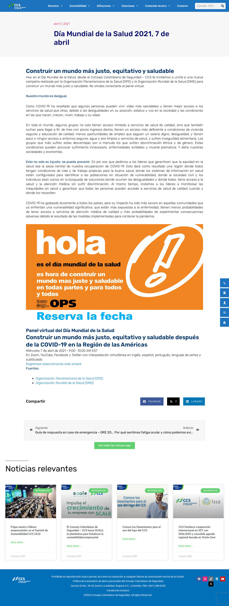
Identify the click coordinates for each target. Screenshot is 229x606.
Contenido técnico (157, 6)
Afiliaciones (105, 6)
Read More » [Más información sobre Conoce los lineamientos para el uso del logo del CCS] (129, 539)
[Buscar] (222, 6)
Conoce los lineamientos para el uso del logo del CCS (142, 528)
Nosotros (55, 6)
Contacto (182, 6)
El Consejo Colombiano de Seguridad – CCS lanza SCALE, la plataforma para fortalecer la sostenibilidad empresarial (85, 532)
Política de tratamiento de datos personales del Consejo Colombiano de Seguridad (118, 581)
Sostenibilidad (79, 6)
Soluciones (129, 6)
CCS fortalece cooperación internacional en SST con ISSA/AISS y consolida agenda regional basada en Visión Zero (197, 532)
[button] (152, 401)
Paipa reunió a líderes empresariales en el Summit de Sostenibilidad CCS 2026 (29, 530)
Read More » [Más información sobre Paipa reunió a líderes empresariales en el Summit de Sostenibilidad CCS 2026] (18, 542)
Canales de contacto (118, 590)
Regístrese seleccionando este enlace (53, 364)
